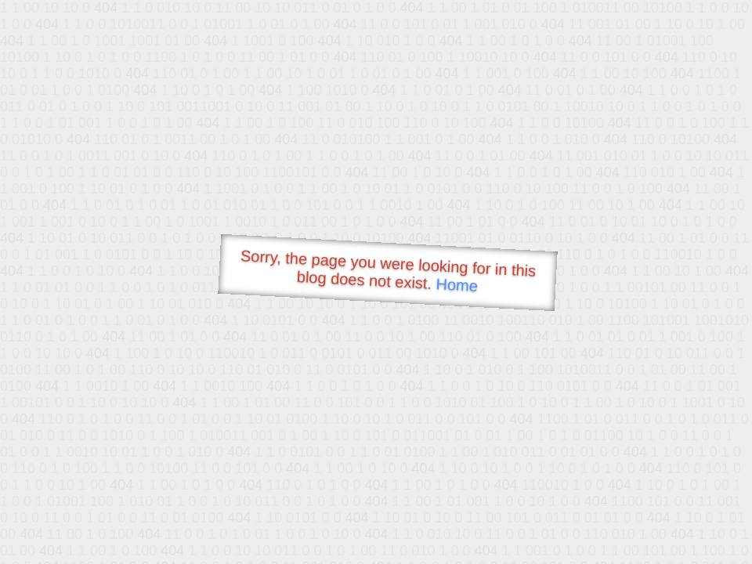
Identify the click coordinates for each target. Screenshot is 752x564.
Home (457, 285)
